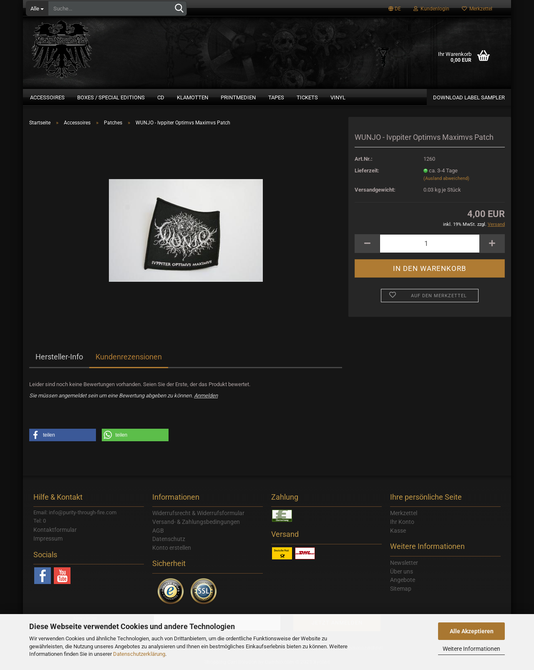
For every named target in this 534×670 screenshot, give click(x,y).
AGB (158, 530)
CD (160, 97)
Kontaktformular (55, 529)
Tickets (307, 97)
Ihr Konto (402, 521)
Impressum (48, 538)
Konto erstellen (171, 547)
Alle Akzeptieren (472, 631)
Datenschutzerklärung (139, 654)
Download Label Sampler (469, 97)
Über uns (401, 571)
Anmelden (206, 395)
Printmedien (238, 97)
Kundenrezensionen (129, 356)
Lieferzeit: (367, 170)
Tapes (276, 97)
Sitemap (400, 588)
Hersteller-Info (59, 356)
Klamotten (192, 97)
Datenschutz (168, 539)
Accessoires (47, 97)
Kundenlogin (431, 9)
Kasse (398, 530)
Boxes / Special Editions (111, 97)
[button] (62, 435)
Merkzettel (477, 9)
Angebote (402, 579)
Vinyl (337, 97)
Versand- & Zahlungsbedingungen (196, 521)
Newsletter (404, 562)
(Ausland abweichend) (446, 178)
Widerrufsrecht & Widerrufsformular (198, 513)
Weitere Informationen (471, 648)
